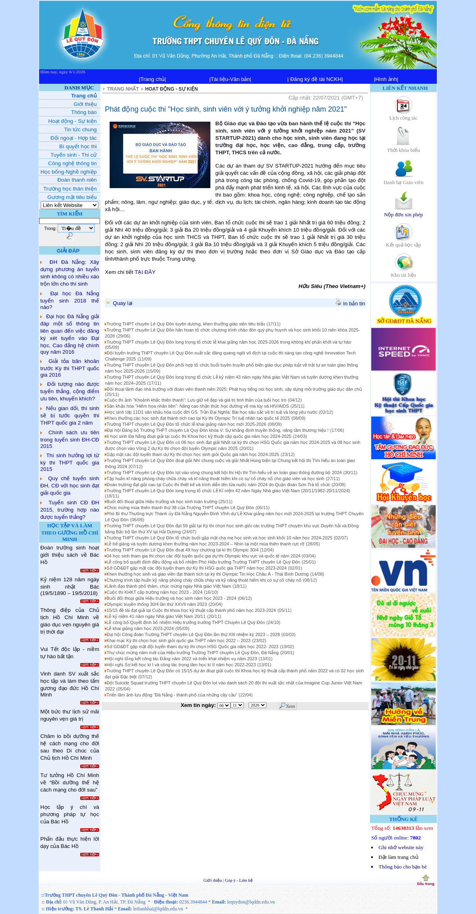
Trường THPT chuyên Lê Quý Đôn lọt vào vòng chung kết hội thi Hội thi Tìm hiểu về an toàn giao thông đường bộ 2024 (224, 472)
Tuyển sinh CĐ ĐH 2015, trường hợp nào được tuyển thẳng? (69, 509)
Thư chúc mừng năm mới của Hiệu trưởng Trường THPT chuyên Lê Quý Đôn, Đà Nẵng (192, 652)
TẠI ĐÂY (145, 272)
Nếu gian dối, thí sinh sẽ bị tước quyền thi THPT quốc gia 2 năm (69, 415)
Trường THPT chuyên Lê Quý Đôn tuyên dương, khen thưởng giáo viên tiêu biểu (185, 323)
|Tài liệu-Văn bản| (230, 79)
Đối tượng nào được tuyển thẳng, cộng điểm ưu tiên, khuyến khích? (69, 391)
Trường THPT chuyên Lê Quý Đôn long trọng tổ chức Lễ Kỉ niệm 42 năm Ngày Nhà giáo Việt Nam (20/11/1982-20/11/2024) (228, 490)
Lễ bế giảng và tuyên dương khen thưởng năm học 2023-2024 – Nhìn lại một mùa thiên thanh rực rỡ (205, 543)
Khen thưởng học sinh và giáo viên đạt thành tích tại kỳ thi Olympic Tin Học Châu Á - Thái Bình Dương (207, 574)
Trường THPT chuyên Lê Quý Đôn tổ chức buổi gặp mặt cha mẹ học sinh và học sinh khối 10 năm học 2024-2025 (219, 537)
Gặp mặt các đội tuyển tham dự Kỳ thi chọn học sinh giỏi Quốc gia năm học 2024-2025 (192, 454)
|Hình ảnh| (386, 79)
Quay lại (118, 303)
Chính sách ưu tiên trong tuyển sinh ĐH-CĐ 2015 (69, 439)
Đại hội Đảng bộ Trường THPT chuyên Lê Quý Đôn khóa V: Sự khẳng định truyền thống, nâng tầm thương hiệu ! (217, 430)
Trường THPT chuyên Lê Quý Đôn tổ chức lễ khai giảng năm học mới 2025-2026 (186, 424)
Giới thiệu (213, 880)
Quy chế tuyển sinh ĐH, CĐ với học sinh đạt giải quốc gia (69, 485)
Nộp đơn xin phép (403, 212)
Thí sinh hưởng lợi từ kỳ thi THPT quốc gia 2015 (69, 462)
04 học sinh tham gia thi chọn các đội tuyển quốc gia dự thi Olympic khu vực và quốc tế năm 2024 (203, 555)
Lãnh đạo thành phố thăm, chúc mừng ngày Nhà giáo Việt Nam (168, 586)
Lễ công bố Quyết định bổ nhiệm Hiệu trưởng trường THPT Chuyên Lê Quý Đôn (185, 622)
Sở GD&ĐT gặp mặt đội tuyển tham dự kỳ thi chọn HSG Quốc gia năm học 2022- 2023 (192, 646)
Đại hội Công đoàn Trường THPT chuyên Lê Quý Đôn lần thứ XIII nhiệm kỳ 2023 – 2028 (193, 634)
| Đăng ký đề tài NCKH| (315, 79)
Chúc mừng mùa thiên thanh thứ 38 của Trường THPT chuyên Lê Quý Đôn (180, 507)
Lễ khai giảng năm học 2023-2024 (140, 628)
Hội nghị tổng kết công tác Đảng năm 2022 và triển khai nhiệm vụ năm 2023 (181, 658)
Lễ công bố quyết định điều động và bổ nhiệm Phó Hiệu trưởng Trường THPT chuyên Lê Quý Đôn (203, 562)
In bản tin (350, 304)
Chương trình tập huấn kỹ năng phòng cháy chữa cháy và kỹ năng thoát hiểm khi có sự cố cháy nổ (203, 580)
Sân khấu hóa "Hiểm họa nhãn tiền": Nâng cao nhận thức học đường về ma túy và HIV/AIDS (197, 406)
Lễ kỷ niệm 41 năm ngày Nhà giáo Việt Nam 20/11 (156, 616)
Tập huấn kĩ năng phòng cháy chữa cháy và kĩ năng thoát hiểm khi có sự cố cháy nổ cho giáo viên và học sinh (215, 478)
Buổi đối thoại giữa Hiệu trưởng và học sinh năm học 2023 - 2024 (171, 598)
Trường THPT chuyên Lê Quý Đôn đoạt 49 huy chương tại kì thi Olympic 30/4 (183, 549)
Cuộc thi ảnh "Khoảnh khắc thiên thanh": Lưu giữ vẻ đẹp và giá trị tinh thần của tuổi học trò (196, 400)
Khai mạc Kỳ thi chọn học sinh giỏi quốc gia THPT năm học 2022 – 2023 (178, 640)
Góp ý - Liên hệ (239, 880)
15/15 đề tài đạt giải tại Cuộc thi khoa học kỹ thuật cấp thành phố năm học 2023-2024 (191, 610)
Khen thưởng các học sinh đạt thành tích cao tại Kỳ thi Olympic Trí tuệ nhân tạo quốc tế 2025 (198, 418)
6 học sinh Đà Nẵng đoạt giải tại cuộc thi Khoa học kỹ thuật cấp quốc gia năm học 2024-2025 (198, 436)
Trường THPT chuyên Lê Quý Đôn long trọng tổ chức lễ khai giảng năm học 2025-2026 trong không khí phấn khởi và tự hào (228, 342)
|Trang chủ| (152, 79)
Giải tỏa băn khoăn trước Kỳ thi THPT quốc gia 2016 (69, 368)
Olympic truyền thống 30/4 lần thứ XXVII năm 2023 (156, 604)
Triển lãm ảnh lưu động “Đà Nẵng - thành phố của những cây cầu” (171, 694)
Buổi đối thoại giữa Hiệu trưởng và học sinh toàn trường (162, 501)
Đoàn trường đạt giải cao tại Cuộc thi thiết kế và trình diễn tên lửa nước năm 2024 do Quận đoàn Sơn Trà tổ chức (218, 484)
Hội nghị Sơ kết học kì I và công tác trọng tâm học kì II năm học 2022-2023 (181, 664)
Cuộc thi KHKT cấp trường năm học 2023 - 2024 (154, 592)
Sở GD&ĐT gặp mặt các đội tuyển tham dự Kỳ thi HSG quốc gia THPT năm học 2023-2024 (196, 568)
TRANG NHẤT (123, 89)
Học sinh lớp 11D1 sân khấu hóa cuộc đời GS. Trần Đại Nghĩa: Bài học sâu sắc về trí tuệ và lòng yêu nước (211, 412)
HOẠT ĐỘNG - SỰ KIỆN (171, 89)
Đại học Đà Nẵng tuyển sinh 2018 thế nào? (69, 300)
